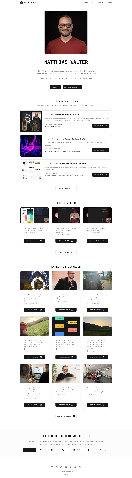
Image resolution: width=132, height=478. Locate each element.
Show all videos (66, 252)
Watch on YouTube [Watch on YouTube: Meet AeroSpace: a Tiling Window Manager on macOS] (35, 241)
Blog (93, 3)
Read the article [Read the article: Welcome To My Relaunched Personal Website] (101, 175)
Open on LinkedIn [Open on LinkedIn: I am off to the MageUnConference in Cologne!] (66, 310)
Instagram (103, 450)
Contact (109, 3)
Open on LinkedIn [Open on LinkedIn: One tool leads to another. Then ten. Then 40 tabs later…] (66, 405)
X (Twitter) (78, 450)
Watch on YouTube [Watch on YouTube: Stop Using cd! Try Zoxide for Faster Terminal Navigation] (66, 241)
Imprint (66, 474)
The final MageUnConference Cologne (62, 114)
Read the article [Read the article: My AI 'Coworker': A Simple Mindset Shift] (101, 150)
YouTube (91, 450)
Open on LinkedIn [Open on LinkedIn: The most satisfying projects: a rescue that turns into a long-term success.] (66, 357)
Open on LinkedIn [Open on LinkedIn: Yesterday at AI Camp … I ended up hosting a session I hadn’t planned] (97, 405)
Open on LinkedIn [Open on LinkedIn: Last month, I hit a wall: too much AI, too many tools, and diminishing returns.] (97, 310)
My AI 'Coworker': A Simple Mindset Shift (65, 139)
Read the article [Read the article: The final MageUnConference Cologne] (101, 126)
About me (55, 87)
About (87, 3)
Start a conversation (72, 87)
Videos (100, 3)
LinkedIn (43, 450)
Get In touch (29, 450)
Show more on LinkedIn (66, 416)
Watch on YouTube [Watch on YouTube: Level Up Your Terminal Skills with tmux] (97, 241)
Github (54, 450)
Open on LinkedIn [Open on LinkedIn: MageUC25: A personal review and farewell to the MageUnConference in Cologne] (35, 310)
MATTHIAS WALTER (29, 2)
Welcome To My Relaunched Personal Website (65, 163)
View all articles (66, 189)
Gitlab (65, 450)
